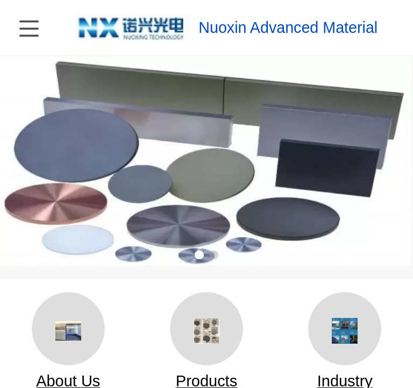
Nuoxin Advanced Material (288, 27)
